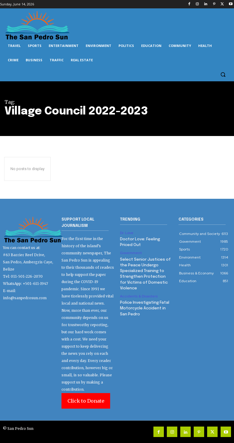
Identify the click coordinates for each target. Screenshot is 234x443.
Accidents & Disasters (139, 294)
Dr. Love (126, 233)
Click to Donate (85, 401)
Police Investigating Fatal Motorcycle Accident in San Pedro (144, 305)
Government (131, 252)
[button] (223, 75)
